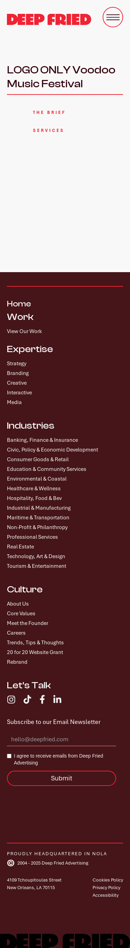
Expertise (30, 349)
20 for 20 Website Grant (35, 652)
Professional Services (32, 537)
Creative (17, 382)
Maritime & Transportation (38, 517)
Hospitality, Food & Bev (34, 498)
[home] (49, 19)
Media (14, 402)
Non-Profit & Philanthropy (37, 527)
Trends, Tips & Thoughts (35, 642)
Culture (25, 589)
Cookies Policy (108, 880)
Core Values (21, 613)
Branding (18, 373)
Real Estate (20, 546)
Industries (30, 425)
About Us (18, 603)
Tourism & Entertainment (36, 566)
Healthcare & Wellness (34, 488)
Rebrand (17, 662)
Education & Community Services (46, 469)
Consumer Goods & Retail (38, 459)
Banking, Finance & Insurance (42, 440)
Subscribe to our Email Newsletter (54, 722)
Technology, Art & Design (36, 556)
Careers (16, 632)
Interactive (19, 392)
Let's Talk (29, 685)
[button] (113, 17)
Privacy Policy (106, 888)
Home (19, 304)
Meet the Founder (27, 623)
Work (20, 316)
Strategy (16, 363)
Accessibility (106, 895)
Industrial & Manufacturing (39, 507)
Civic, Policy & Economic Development (52, 449)
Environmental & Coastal (37, 478)
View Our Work (24, 331)
